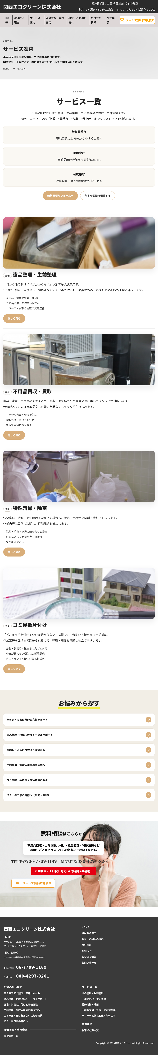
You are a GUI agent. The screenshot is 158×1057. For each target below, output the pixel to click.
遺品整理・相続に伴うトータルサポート (25, 1000)
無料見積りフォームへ (60, 196)
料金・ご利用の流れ (77, 20)
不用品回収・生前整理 (94, 1000)
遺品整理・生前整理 (93, 994)
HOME (7, 20)
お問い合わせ (89, 964)
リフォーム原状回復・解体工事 (99, 1017)
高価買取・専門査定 (55, 20)
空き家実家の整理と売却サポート (22, 994)
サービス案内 (35, 20)
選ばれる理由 (19, 20)
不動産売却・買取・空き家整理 (99, 1011)
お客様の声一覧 (90, 1032)
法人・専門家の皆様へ (16, 1022)
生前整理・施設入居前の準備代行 (22, 1011)
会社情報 (86, 946)
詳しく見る (14, 319)
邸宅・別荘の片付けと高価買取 (21, 1006)
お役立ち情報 (96, 20)
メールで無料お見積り (137, 20)
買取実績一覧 (11, 1037)
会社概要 (111, 20)
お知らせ (86, 952)
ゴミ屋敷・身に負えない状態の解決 (23, 1017)
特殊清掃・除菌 (90, 1006)
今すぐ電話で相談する (98, 196)
